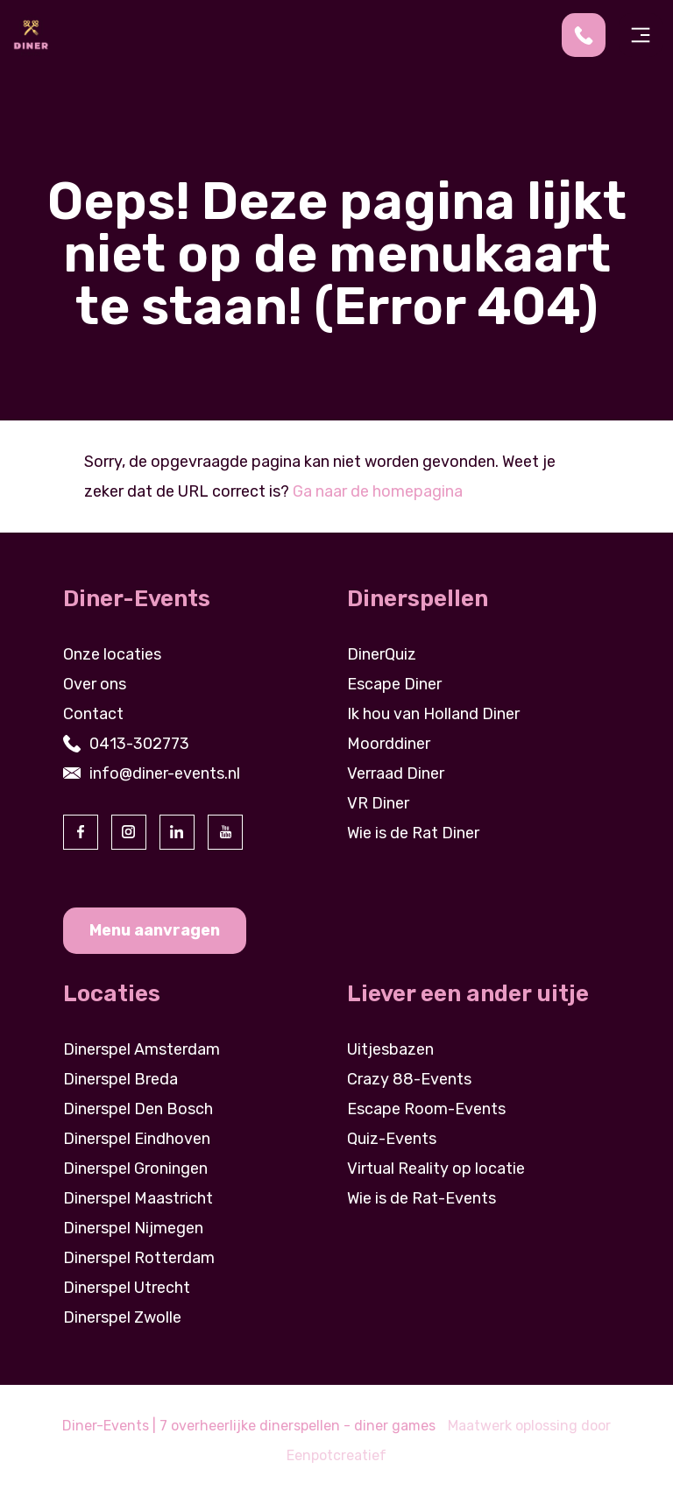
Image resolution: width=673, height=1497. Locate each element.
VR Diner (378, 803)
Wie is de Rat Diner (413, 833)
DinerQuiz (381, 654)
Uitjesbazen (390, 1049)
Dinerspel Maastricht (138, 1198)
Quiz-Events (391, 1138)
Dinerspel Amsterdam (141, 1049)
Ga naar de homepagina (378, 491)
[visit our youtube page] (225, 832)
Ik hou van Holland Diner (433, 714)
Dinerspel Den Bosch (138, 1109)
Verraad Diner (395, 773)
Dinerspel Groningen (135, 1168)
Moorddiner (388, 743)
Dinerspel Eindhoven (136, 1138)
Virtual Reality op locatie (436, 1168)
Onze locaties (112, 654)
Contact (93, 714)
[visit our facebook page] (80, 832)
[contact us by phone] (590, 35)
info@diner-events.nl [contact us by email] (164, 773)
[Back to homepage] (31, 34)
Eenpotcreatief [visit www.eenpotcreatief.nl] (336, 1455)
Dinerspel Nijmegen (133, 1228)
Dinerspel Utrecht (126, 1287)
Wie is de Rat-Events (421, 1198)
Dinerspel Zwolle (122, 1317)
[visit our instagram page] (128, 832)
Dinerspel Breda (120, 1079)
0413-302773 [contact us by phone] (139, 743)
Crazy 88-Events (409, 1079)
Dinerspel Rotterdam (139, 1258)
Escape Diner (394, 684)
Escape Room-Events (426, 1109)
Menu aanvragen (154, 930)
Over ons (94, 684)
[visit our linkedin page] (177, 832)
